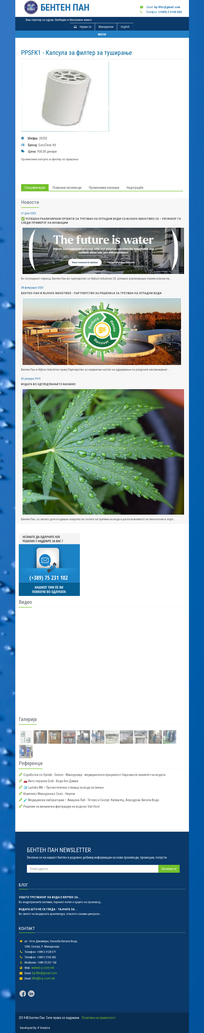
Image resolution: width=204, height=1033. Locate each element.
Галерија (28, 719)
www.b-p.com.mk (42, 968)
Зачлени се (169, 869)
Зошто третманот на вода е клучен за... (50, 897)
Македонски (106, 26)
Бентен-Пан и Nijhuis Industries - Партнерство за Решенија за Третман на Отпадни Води (91, 293)
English (125, 26)
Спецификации (35, 187)
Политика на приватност (99, 1018)
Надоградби (135, 187)
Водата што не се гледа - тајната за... (48, 909)
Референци (31, 763)
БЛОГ (23, 884)
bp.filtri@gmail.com (44, 973)
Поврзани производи (67, 187)
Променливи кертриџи (104, 187)
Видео (25, 602)
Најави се (82, 26)
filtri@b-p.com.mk (43, 978)
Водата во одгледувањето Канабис (48, 384)
